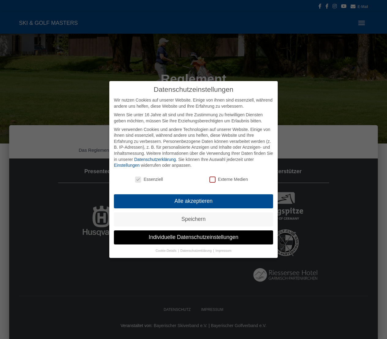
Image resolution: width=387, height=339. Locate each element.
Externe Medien (228, 179)
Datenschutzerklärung (155, 159)
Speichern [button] (194, 219)
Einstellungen (127, 165)
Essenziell (149, 179)
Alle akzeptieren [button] (194, 201)
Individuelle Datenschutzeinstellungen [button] (194, 237)
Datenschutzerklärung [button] (196, 250)
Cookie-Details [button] (166, 250)
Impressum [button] (223, 250)
